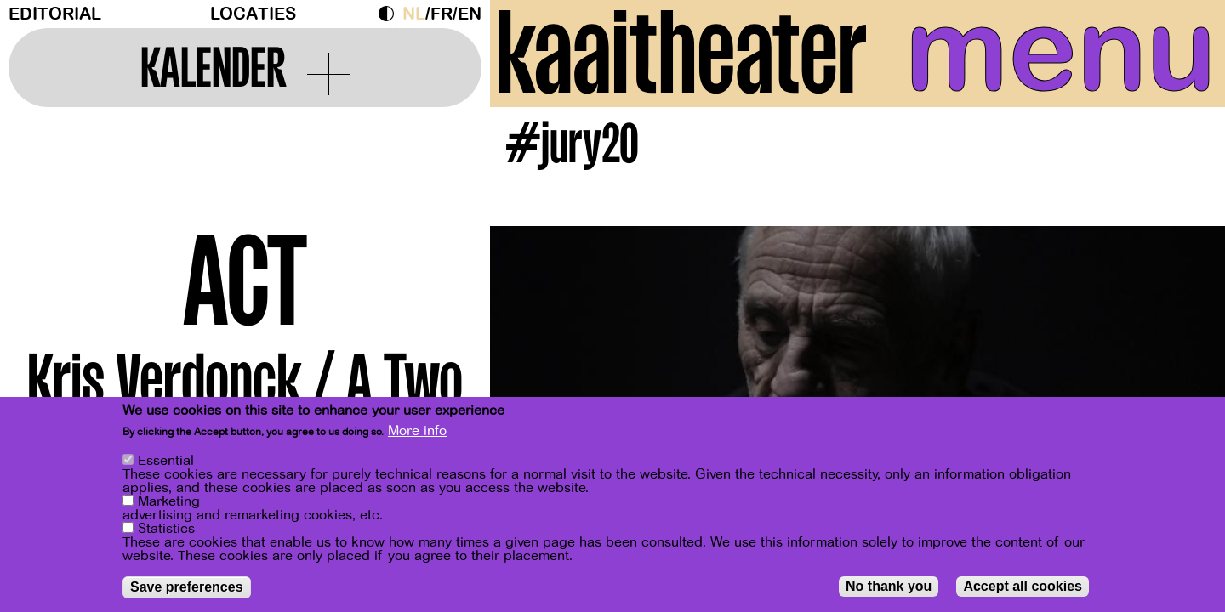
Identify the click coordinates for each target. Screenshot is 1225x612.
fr (441, 14)
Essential (166, 461)
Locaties (253, 14)
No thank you (889, 587)
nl (413, 14)
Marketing (169, 502)
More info (417, 432)
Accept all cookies (1022, 587)
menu (1060, 51)
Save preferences (186, 588)
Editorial (55, 14)
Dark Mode (390, 13)
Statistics (166, 529)
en (469, 14)
